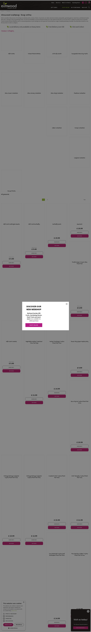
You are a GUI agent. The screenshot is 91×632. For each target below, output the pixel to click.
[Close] (66, 304)
